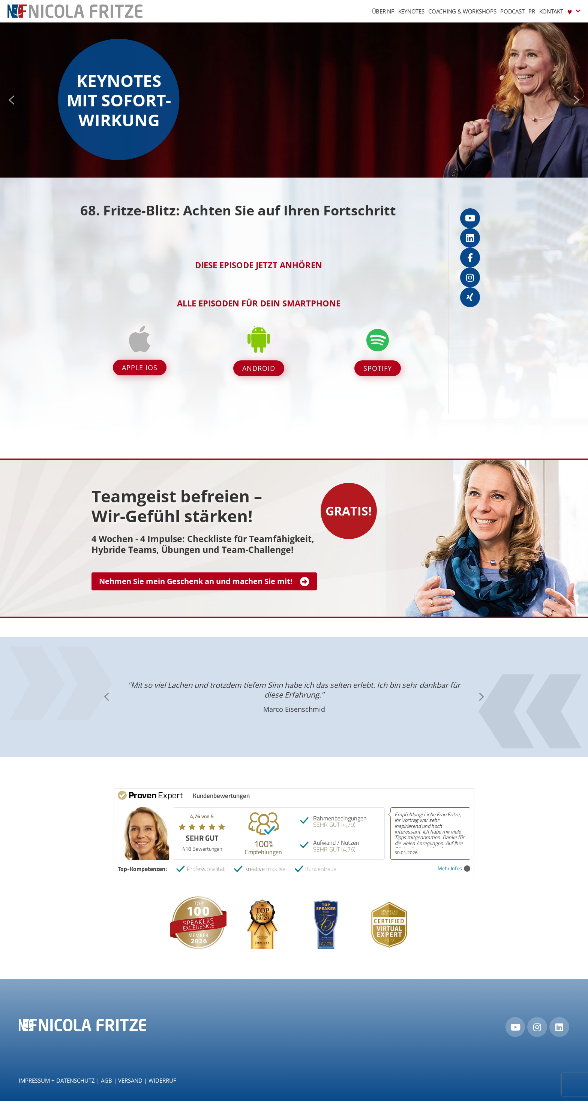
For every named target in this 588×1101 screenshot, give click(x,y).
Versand (130, 1080)
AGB (106, 1080)
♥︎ (573, 11)
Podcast (512, 11)
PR (531, 11)
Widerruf (162, 1080)
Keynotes (411, 11)
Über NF (383, 11)
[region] (294, 100)
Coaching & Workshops (462, 11)
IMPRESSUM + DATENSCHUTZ (57, 1080)
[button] (12, 100)
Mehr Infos (454, 868)
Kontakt (551, 11)
